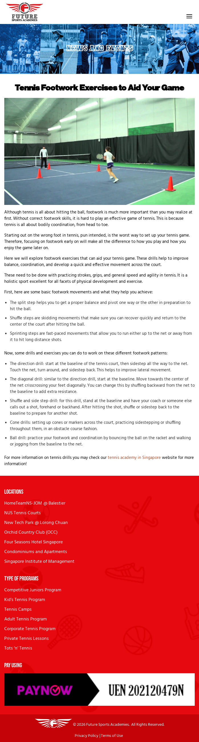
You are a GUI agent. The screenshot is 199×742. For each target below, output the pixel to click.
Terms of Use (112, 736)
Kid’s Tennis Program (24, 600)
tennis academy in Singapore (134, 457)
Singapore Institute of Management (39, 561)
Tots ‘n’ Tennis (18, 648)
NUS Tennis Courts (22, 513)
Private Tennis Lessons (26, 638)
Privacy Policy (86, 736)
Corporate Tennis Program (30, 629)
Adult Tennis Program (25, 619)
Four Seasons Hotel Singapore (33, 542)
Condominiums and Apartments (35, 552)
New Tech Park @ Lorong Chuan (36, 523)
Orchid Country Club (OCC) (31, 532)
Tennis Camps (18, 609)
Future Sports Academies (107, 724)
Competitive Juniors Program (32, 590)
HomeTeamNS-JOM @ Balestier (34, 503)
